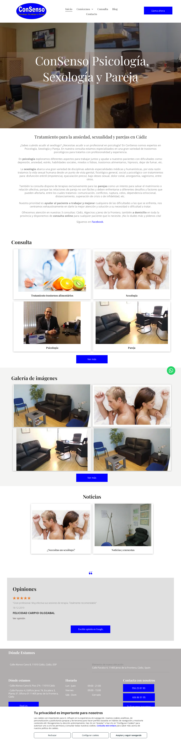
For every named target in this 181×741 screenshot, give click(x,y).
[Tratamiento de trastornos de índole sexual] (132, 405)
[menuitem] (68, 9)
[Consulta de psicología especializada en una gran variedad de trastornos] (132, 449)
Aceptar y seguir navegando (129, 735)
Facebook (97, 221)
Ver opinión (19, 618)
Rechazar (52, 735)
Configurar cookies (90, 735)
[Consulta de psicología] (52, 449)
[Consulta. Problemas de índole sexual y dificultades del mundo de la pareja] (52, 405)
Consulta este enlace (106, 725)
